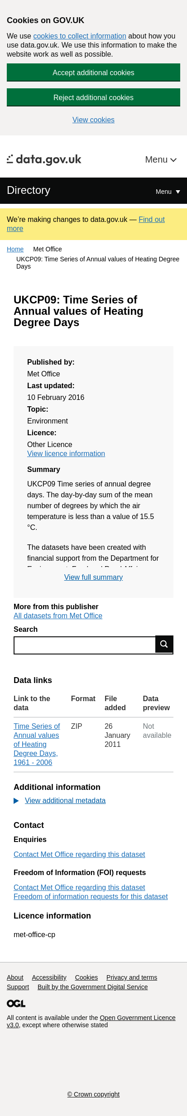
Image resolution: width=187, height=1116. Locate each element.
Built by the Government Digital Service (93, 987)
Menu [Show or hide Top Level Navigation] (164, 191)
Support (18, 987)
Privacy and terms (131, 977)
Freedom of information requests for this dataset (91, 896)
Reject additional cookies (93, 97)
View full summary (93, 577)
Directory (28, 190)
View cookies (93, 120)
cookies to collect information (79, 36)
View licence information (66, 453)
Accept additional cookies (93, 73)
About (15, 977)
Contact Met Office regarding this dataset (79, 854)
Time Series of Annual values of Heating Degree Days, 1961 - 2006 (37, 744)
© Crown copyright (93, 1094)
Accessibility (49, 977)
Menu (157, 159)
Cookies (86, 977)
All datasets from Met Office (58, 616)
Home (15, 249)
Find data (164, 644)
